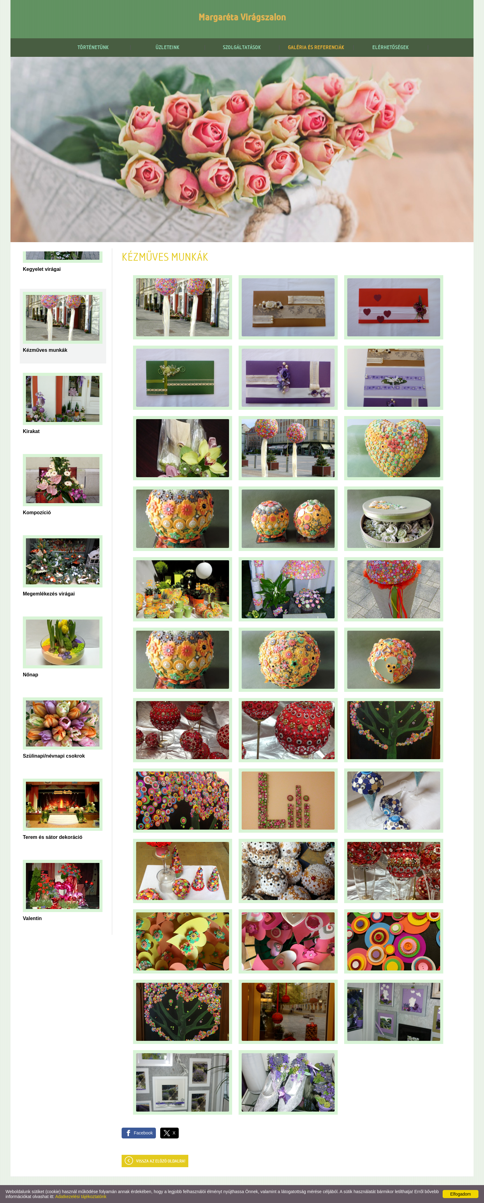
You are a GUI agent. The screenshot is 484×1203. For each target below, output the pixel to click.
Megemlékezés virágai (49, 593)
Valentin (32, 918)
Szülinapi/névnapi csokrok (54, 756)
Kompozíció (37, 512)
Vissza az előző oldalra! (160, 1161)
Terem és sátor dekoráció (52, 837)
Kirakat (31, 431)
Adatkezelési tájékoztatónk (80, 1196)
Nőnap (30, 674)
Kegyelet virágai (42, 269)
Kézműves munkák (45, 350)
